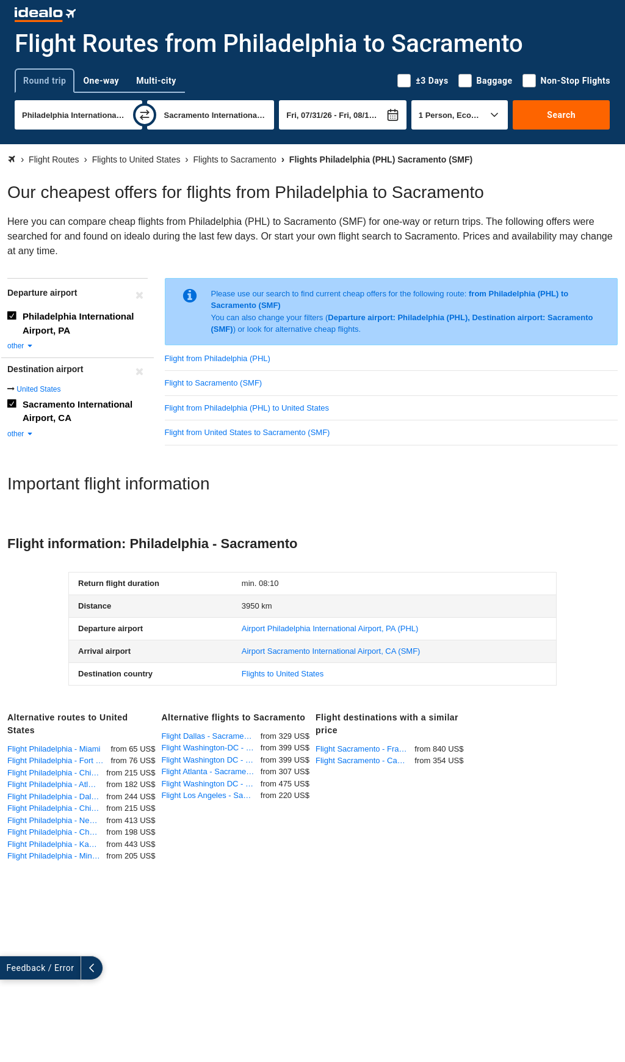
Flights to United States (282, 673)
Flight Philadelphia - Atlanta (55, 784)
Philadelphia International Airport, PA (78, 323)
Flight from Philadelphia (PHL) (217, 358)
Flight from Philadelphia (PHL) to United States (247, 407)
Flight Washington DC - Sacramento (211, 759)
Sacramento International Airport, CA (77, 411)
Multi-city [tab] (156, 81)
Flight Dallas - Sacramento (208, 736)
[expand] (11, 968)
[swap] (144, 114)
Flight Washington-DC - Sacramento (211, 747)
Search (561, 115)
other (20, 346)
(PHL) (330, 628)
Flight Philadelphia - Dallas (54, 796)
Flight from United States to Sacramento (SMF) (247, 432)
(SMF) (331, 651)
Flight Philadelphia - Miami (53, 748)
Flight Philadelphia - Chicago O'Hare (56, 808)
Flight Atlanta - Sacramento (210, 771)
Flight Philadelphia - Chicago (56, 772)
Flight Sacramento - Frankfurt (365, 748)
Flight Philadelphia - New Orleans (56, 820)
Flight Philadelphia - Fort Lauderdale (59, 760)
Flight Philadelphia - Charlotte (56, 832)
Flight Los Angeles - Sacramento (211, 795)
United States (38, 389)
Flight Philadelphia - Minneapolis (56, 855)
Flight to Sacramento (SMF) (213, 382)
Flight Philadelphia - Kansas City (56, 844)
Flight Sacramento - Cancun (365, 760)
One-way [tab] (101, 81)
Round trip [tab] (44, 81)
